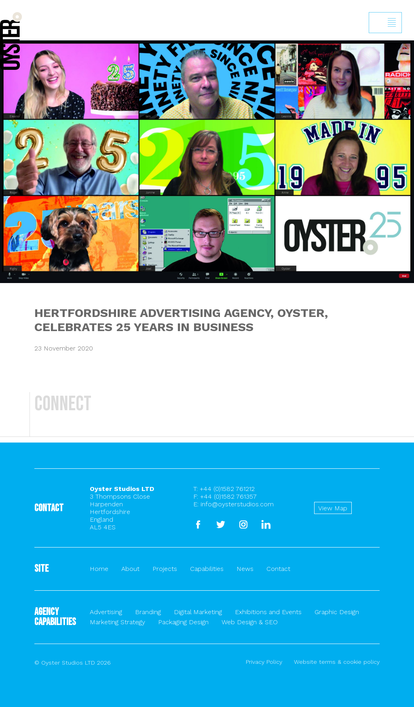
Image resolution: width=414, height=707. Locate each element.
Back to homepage (11, 41)
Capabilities (207, 569)
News (245, 569)
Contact (278, 569)
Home (99, 569)
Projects (164, 569)
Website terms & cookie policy (337, 662)
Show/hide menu (392, 23)
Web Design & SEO (250, 622)
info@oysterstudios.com (237, 504)
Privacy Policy (264, 662)
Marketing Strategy (117, 622)
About (130, 569)
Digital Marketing (198, 612)
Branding (148, 612)
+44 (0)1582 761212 (227, 489)
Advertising (106, 612)
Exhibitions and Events (268, 612)
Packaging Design (183, 622)
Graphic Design (337, 612)
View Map (332, 508)
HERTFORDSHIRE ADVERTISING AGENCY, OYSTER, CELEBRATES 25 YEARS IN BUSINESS (181, 320)
